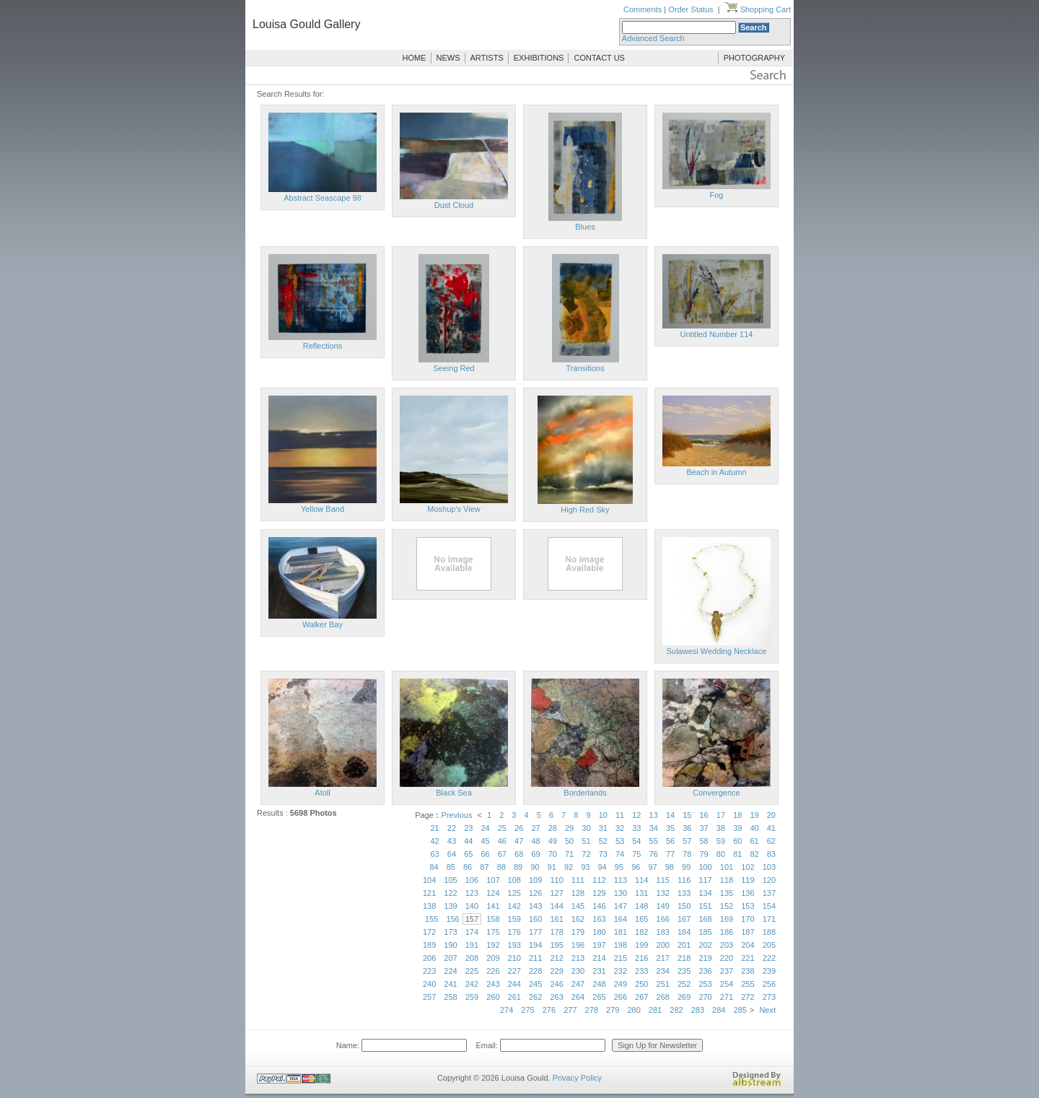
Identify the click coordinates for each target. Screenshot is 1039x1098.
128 (577, 893)
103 (769, 867)
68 (518, 854)
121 (429, 893)
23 (468, 828)
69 (535, 854)
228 (535, 971)
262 (535, 997)
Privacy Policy (577, 1077)
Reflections (322, 345)
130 (620, 893)
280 (633, 1010)
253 (704, 984)
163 (598, 919)
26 (518, 828)
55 (653, 841)
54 (636, 841)
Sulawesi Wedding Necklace (717, 651)
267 (641, 997)
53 (619, 841)
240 (429, 984)
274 (506, 1010)
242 (471, 984)
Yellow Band (322, 509)
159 (514, 919)
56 (670, 841)
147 (620, 906)
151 (704, 906)
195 (556, 945)
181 (620, 932)
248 (598, 984)
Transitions (585, 368)
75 (636, 854)
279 (612, 1010)
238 (747, 971)
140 (471, 906)
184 (684, 932)
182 (641, 932)
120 (769, 880)
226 (492, 971)
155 (431, 919)
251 (663, 984)
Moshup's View (453, 509)
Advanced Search (653, 38)
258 (450, 997)
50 (569, 841)
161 (556, 919)
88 (501, 867)
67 (502, 854)
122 (450, 893)
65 (468, 854)
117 (704, 880)
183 (663, 932)
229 (556, 971)
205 (769, 945)
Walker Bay (322, 624)
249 (620, 984)
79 (704, 854)
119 (747, 880)
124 (492, 893)
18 (737, 815)
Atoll (322, 792)
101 (726, 867)
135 (726, 893)
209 (492, 958)
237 (726, 971)
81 (737, 854)
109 (535, 880)
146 (598, 906)
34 (653, 828)
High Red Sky (585, 509)
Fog (717, 195)
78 (687, 854)
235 (684, 971)
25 (502, 828)
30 (586, 828)
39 (737, 828)
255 (747, 984)
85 (451, 867)
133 (684, 893)
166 (663, 919)
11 (619, 815)
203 (726, 945)
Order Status (690, 9)
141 (492, 906)
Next (767, 1010)
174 (471, 932)
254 (726, 984)
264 (577, 997)
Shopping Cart (757, 9)
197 (598, 945)
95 (619, 867)
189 (429, 945)
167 (684, 919)
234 (663, 971)
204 (747, 945)
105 (450, 880)
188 (769, 932)
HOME (414, 57)
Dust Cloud (453, 205)
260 (492, 997)
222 (769, 958)
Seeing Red (454, 368)
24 (485, 828)
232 (620, 971)
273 (769, 997)
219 (704, 958)
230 (577, 971)
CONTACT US (599, 57)
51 (586, 841)
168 (704, 919)
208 (471, 958)
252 (684, 984)
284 (718, 1010)
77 (670, 854)
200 (663, 945)
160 (535, 919)
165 (641, 919)
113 (620, 880)
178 (556, 932)
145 (577, 906)
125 (514, 893)
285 (740, 1010)
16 (704, 815)
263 (556, 997)
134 (704, 893)
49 (552, 841)
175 (492, 932)
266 (620, 997)
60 (737, 841)
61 (754, 841)
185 (704, 932)
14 (670, 815)
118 (726, 880)
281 (655, 1010)
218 (684, 958)
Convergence (716, 792)
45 (485, 841)
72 (586, 854)
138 (429, 906)
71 (569, 854)
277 (570, 1010)
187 (747, 932)
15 (687, 815)
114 (641, 880)
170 (747, 919)
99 (686, 867)
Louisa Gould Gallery (306, 24)
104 (429, 880)
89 (518, 867)
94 (602, 867)
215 (620, 958)
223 (429, 971)
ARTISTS (487, 57)
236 (704, 971)
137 (769, 893)
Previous (457, 815)
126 (535, 893)
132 (663, 893)
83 (771, 854)
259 (471, 997)
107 (492, 880)
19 (754, 815)
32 (619, 828)
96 (635, 867)
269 (684, 997)
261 (514, 997)
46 (502, 841)
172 (429, 932)
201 (684, 945)
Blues (585, 226)
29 (569, 828)
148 (641, 906)
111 (577, 880)
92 (568, 867)
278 (591, 1010)
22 (451, 828)
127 (556, 893)
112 (598, 880)
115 (663, 880)
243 (492, 984)
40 (754, 828)
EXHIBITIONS (539, 57)
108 (514, 880)
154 (769, 906)
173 (450, 932)
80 (720, 854)
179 (577, 932)
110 (556, 880)
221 (747, 958)
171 (769, 919)
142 (514, 906)
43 (451, 841)
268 (663, 997)
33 (636, 828)
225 (471, 971)
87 (484, 867)
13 (653, 815)
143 (535, 906)
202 (704, 945)
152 (726, 906)
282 (676, 1010)
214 (598, 958)
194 (535, 945)
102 (747, 867)
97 (652, 867)
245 (535, 984)
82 (754, 854)
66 (485, 854)
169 (726, 919)
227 (514, 971)
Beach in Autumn (716, 472)
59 (720, 841)
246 (556, 984)
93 (585, 867)
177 (535, 932)
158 (492, 919)
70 (552, 854)
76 (653, 854)
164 (620, 919)
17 (720, 815)
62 (771, 841)
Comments (642, 9)
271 (726, 997)
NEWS (448, 57)
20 (771, 815)
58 (704, 841)
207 (450, 958)
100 (704, 867)
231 (598, 971)
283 (697, 1010)
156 (452, 919)
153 (747, 906)
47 (518, 841)
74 (619, 854)
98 (669, 867)
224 (450, 971)
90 (534, 867)
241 (450, 984)
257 (429, 997)
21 (435, 828)
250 (641, 984)
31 (603, 828)
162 (577, 919)
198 (620, 945)
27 (535, 828)
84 (433, 867)
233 (641, 971)
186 (726, 932)
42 (435, 841)
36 (687, 828)
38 (720, 828)
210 (514, 958)
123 (471, 893)
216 (641, 958)
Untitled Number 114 (716, 334)
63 (435, 854)
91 (552, 867)
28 (552, 828)
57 (687, 841)
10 (603, 815)
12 (636, 815)
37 (704, 828)
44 (468, 841)
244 (514, 984)
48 (535, 841)
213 (577, 958)
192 (492, 945)
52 (603, 841)
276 (549, 1010)
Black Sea (454, 792)
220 (726, 958)
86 (467, 867)
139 (450, 906)
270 (704, 997)
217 (663, 958)
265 (598, 997)
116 (684, 880)
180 (598, 932)
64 (451, 854)
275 (527, 1010)
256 (769, 984)
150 (684, 906)
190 (450, 945)
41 (771, 828)
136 (747, 893)
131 (641, 893)
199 (641, 945)
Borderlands (585, 792)
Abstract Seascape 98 (322, 197)
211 (535, 958)
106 (471, 880)
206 (429, 958)
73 (603, 854)
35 (670, 828)
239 (769, 971)
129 (598, 893)
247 (577, 984)
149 (663, 906)
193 (514, 945)
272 (747, 997)
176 (514, 932)
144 (556, 906)
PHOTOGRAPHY (754, 57)
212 (556, 958)
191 (471, 945)
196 (577, 945)
